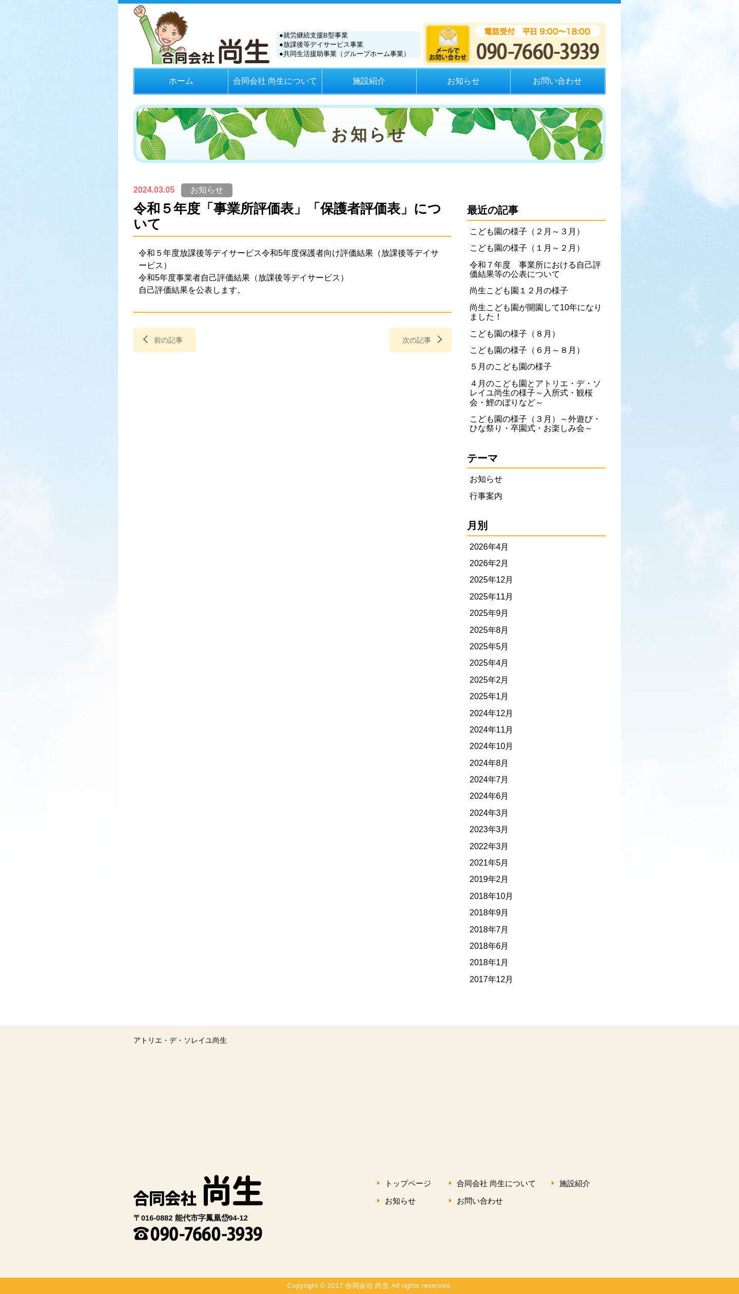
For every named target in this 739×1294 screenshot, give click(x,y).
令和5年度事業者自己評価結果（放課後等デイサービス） (243, 277)
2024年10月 (491, 746)
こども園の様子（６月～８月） (527, 350)
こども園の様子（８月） (515, 333)
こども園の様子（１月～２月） (527, 247)
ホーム (181, 81)
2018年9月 (489, 912)
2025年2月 (489, 680)
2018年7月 (489, 929)
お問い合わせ (557, 81)
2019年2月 (489, 879)
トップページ (408, 1183)
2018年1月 (489, 962)
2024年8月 (489, 763)
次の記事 (416, 340)
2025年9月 (489, 613)
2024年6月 (489, 796)
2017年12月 (491, 979)
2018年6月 (489, 946)
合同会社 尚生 (210, 1181)
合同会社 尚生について (275, 81)
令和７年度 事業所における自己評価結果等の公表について (535, 269)
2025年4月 (489, 663)
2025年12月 (491, 579)
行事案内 (486, 496)
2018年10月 (491, 896)
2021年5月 (489, 862)
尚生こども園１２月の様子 (519, 290)
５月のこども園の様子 (511, 366)
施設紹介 (369, 81)
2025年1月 (489, 696)
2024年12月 (491, 713)
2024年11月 (491, 729)
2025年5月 (489, 646)
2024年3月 (489, 813)
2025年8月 (489, 630)
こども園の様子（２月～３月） (527, 231)
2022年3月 (489, 846)
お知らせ (463, 81)
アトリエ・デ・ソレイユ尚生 (180, 1040)
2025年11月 (491, 596)
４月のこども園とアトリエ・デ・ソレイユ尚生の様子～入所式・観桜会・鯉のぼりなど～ (535, 393)
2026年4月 (489, 546)
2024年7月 (489, 779)
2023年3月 (489, 829)
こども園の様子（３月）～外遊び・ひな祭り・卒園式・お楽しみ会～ (535, 424)
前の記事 (168, 340)
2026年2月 (489, 563)
